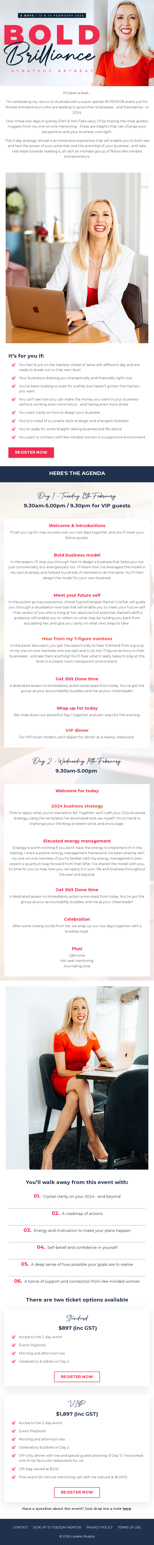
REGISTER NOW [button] (31, 452)
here (127, 1509)
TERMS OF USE (129, 1527)
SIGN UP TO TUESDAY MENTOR (57, 1527)
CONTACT (20, 1527)
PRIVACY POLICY (99, 1527)
